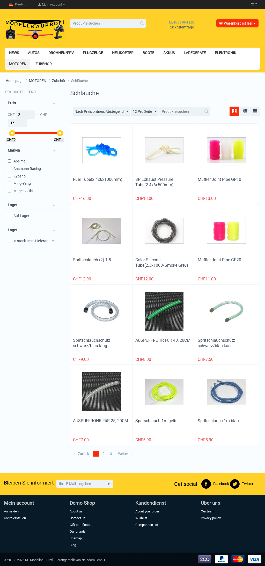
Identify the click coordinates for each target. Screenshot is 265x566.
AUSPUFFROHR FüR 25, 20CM (100, 420)
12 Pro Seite (145, 111)
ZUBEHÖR (43, 64)
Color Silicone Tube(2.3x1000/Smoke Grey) (161, 262)
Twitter (241, 484)
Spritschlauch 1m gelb (155, 420)
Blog (73, 545)
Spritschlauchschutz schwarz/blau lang (91, 343)
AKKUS (169, 53)
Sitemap (76, 538)
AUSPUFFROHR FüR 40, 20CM (162, 340)
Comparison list (146, 525)
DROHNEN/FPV (61, 53)
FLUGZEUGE (93, 53)
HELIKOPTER (123, 53)
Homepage (14, 81)
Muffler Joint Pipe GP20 (219, 259)
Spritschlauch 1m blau (218, 420)
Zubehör (58, 81)
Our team (207, 511)
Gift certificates (81, 525)
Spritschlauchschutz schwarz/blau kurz (216, 343)
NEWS (14, 53)
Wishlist (141, 518)
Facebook (215, 484)
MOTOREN (17, 64)
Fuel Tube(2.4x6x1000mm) (97, 179)
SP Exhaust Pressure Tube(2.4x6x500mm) (154, 182)
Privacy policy (211, 518)
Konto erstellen (15, 518)
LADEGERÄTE (195, 53)
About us (76, 511)
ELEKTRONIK (225, 53)
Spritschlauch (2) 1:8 (92, 259)
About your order (147, 511)
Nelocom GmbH (93, 560)
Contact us (77, 518)
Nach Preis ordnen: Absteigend (101, 111)
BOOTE (148, 53)
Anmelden (11, 511)
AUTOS (33, 53)
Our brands (78, 531)
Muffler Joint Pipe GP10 (219, 179)
